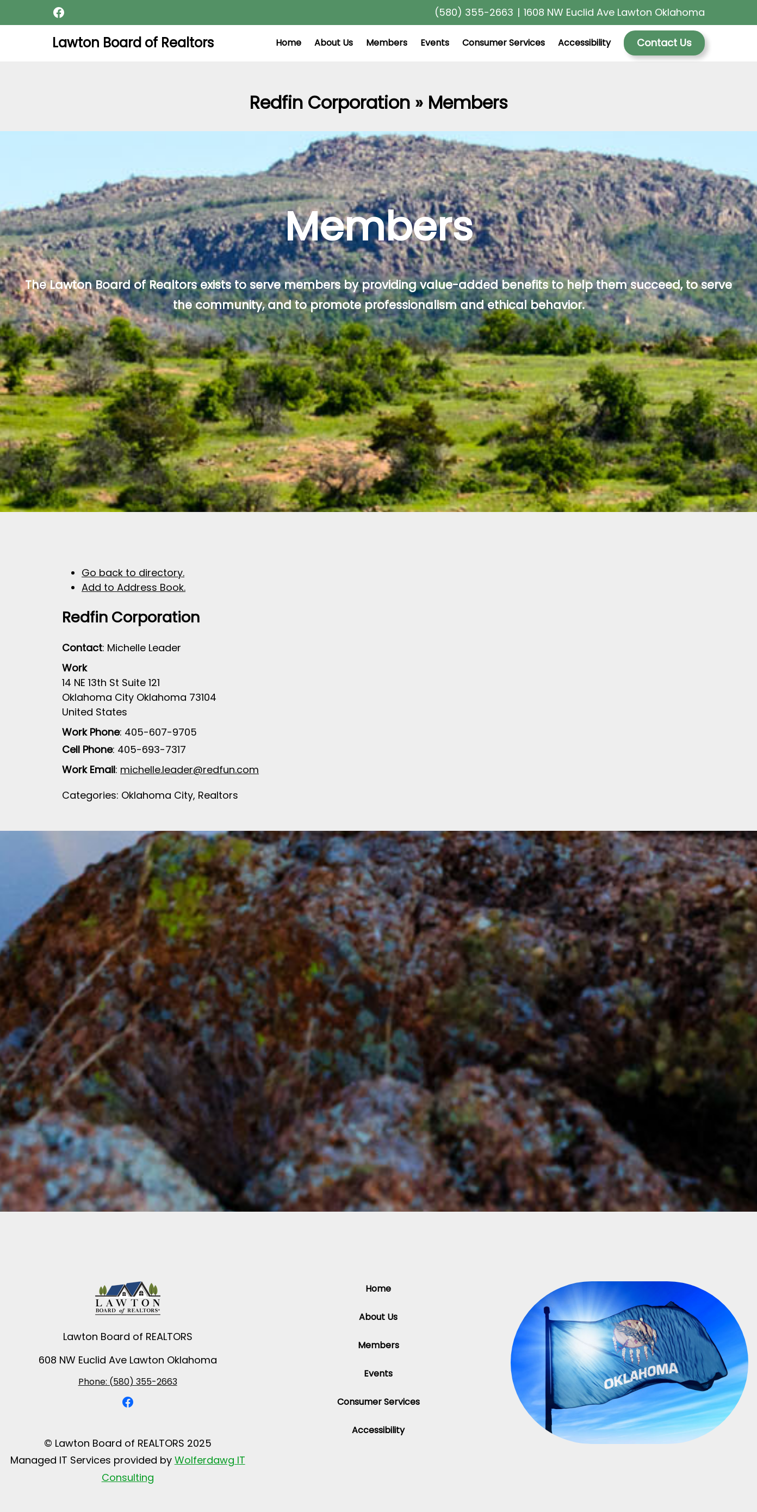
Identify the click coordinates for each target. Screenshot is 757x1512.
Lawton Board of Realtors (133, 43)
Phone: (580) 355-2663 (127, 1381)
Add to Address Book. (133, 587)
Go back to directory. (133, 572)
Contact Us (664, 43)
